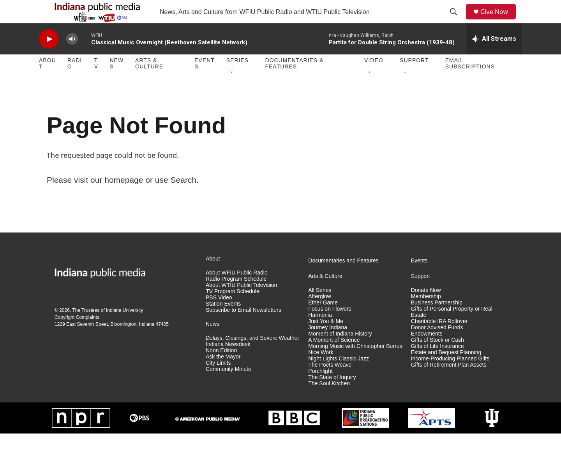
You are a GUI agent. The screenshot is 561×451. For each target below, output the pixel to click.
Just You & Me (325, 339)
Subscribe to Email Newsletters (243, 327)
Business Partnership (436, 320)
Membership (426, 314)
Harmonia (320, 333)
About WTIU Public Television (241, 303)
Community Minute (228, 387)
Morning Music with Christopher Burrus (355, 364)
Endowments (427, 351)
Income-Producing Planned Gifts (450, 376)
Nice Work (320, 370)
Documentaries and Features (343, 278)
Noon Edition (221, 368)
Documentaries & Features (294, 81)
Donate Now (426, 308)
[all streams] (494, 56)
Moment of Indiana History (340, 351)
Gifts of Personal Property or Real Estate (451, 329)
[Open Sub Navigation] (232, 90)
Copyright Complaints (77, 334)
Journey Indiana (327, 345)
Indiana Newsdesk (228, 362)
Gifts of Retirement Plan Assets (449, 382)
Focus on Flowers (329, 326)
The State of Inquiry (332, 395)
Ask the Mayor (223, 374)
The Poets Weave (329, 382)
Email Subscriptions (470, 81)
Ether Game (322, 320)
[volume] (72, 56)
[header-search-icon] (456, 20)
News (116, 81)
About (47, 81)
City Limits (218, 380)
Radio (74, 81)
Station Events (223, 321)
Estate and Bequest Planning (446, 370)
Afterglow (319, 314)
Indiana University (124, 327)
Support (414, 78)
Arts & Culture (149, 81)
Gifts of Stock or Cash (437, 357)
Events (204, 81)
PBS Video (219, 315)
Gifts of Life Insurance (437, 364)
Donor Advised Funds (437, 345)
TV (96, 81)
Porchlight (320, 389)
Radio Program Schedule (236, 296)
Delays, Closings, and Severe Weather (252, 355)
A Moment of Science (334, 357)
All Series (319, 308)
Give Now (498, 20)
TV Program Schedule (232, 309)
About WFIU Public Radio (237, 290)
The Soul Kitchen (329, 401)
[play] (48, 56)
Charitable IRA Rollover (439, 339)
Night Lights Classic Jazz (338, 376)
